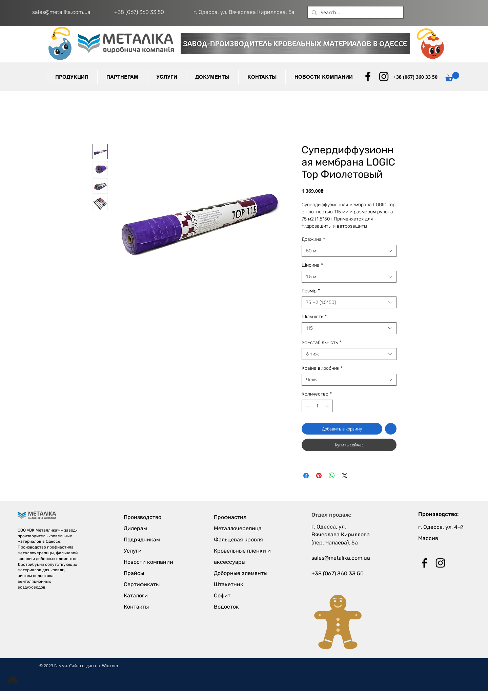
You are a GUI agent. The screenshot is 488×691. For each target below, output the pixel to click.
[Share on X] (345, 476)
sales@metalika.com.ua (61, 12)
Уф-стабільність (321, 342)
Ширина (312, 265)
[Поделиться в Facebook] (306, 476)
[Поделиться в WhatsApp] (332, 476)
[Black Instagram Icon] (384, 76)
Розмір (311, 291)
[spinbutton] (317, 406)
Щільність (314, 317)
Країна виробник (322, 368)
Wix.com (110, 665)
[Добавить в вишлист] (390, 429)
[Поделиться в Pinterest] (319, 476)
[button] (122, 77)
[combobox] (349, 251)
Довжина (313, 239)
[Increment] (327, 406)
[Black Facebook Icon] (368, 76)
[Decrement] (307, 406)
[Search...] (355, 12)
